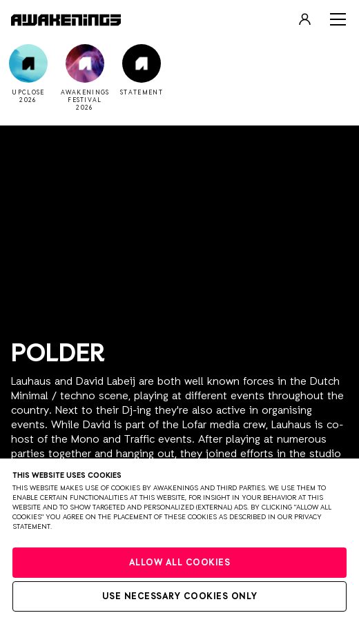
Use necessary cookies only (180, 596)
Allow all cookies (180, 562)
